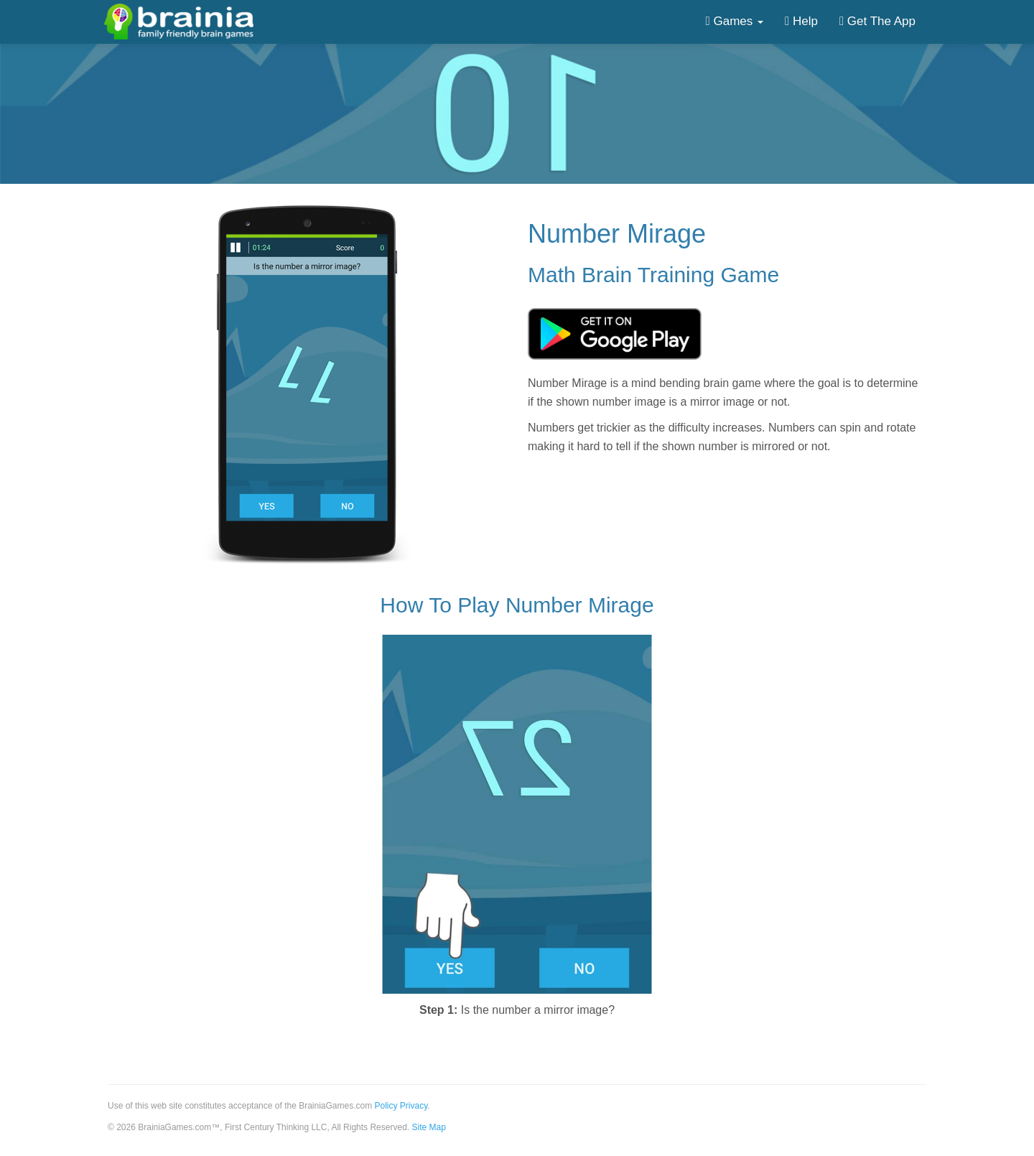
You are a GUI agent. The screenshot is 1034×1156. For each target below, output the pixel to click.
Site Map (428, 1127)
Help (801, 21)
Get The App (877, 21)
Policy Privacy (401, 1106)
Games (734, 21)
